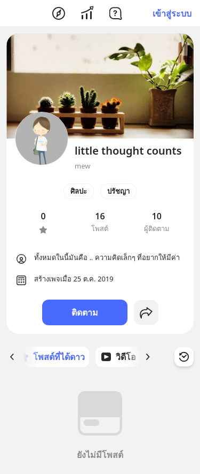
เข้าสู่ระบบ (172, 13)
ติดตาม (84, 312)
